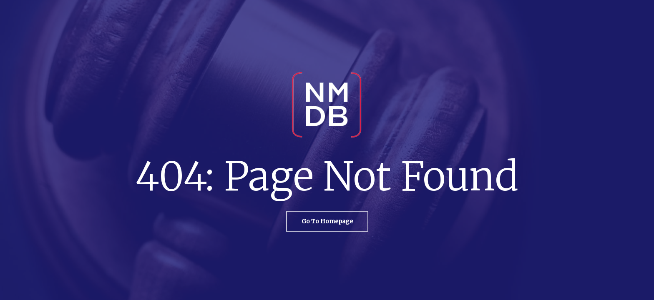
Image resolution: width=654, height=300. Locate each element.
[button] (327, 221)
